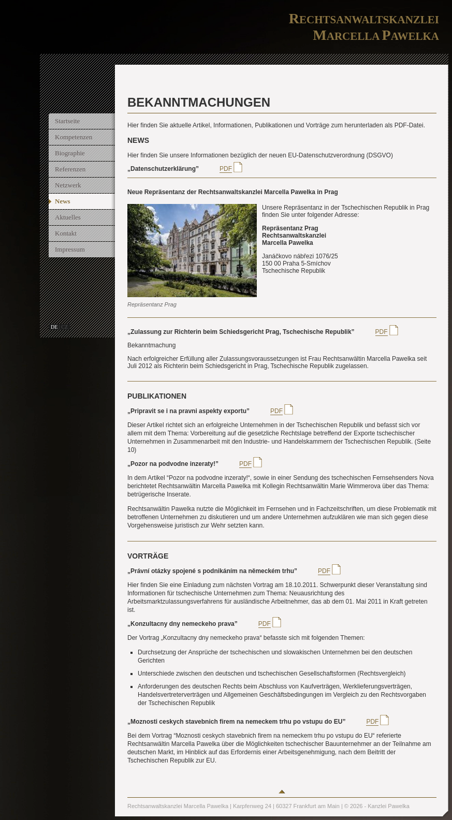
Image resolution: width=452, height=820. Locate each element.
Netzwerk (68, 185)
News (62, 201)
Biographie (70, 153)
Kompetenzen (73, 137)
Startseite (67, 121)
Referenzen (70, 169)
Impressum (70, 249)
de (54, 327)
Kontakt (66, 233)
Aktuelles (68, 217)
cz (64, 327)
